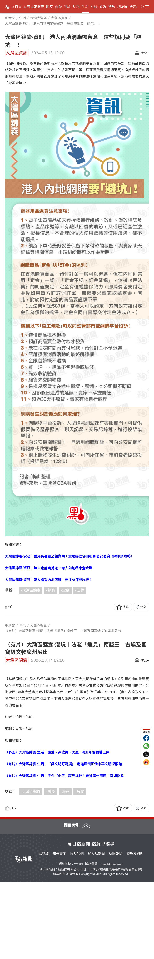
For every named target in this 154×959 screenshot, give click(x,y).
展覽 (80, 868)
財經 (94, 6)
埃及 (51, 868)
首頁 (18, 6)
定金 (65, 590)
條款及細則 (134, 930)
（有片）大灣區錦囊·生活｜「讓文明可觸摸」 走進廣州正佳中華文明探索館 (63, 841)
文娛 (102, 6)
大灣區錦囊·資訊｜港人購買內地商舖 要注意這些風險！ (48, 580)
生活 (85, 6)
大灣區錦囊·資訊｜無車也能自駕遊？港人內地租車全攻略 (48, 568)
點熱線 (43, 930)
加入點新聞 (96, 930)
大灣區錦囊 (31, 590)
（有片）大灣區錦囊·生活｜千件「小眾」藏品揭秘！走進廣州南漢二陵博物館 (64, 853)
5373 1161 (78, 941)
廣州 (65, 868)
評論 (67, 6)
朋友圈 (122, 6)
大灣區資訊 (16, 53)
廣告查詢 (59, 930)
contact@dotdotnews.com (112, 941)
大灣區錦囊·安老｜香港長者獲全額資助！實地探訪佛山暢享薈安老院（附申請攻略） (69, 556)
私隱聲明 (115, 930)
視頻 (58, 6)
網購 (51, 590)
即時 (49, 6)
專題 (133, 6)
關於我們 (77, 930)
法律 (80, 590)
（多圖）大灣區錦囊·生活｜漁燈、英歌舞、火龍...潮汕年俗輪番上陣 (57, 829)
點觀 (76, 6)
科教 (111, 6)
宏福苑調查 (35, 6)
